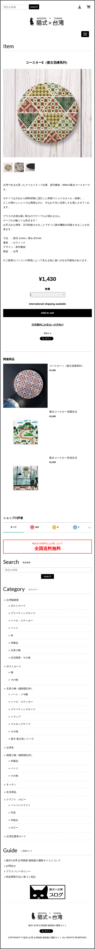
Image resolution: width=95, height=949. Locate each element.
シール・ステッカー (22, 620)
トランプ (16, 716)
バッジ (14, 627)
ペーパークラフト (20, 805)
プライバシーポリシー (18, 871)
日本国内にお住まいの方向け (48, 324)
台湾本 (10, 747)
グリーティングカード (23, 613)
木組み (14, 820)
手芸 (13, 812)
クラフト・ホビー (16, 799)
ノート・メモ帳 (19, 694)
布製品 (14, 642)
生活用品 (11, 792)
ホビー (14, 827)
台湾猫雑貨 (12, 600)
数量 (47, 289)
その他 (14, 679)
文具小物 (16, 650)
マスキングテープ (20, 724)
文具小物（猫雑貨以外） (19, 688)
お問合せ (11, 865)
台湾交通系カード (16, 836)
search (34, 6)
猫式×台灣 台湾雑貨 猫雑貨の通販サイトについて (33, 860)
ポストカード (18, 605)
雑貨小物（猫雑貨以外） (19, 755)
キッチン (11, 784)
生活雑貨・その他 (20, 657)
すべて (13, 527)
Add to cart (47, 312)
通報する (47, 333)
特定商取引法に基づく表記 (21, 876)
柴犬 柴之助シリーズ (22, 738)
